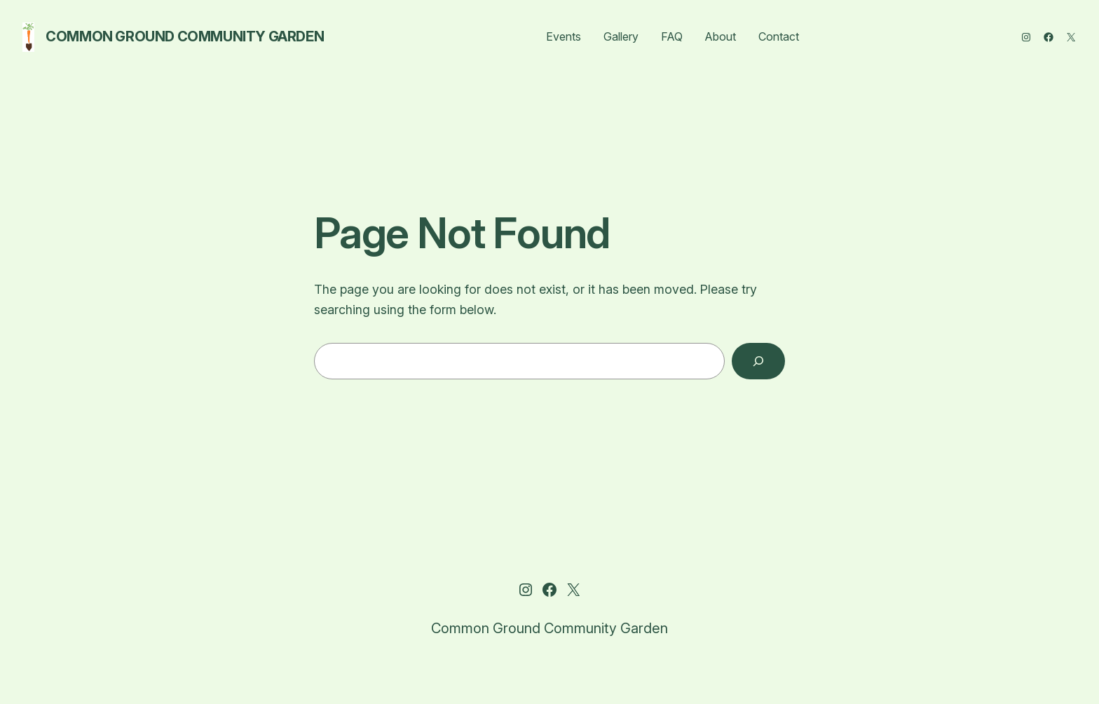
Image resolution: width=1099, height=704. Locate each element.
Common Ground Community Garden (185, 36)
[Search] (758, 361)
